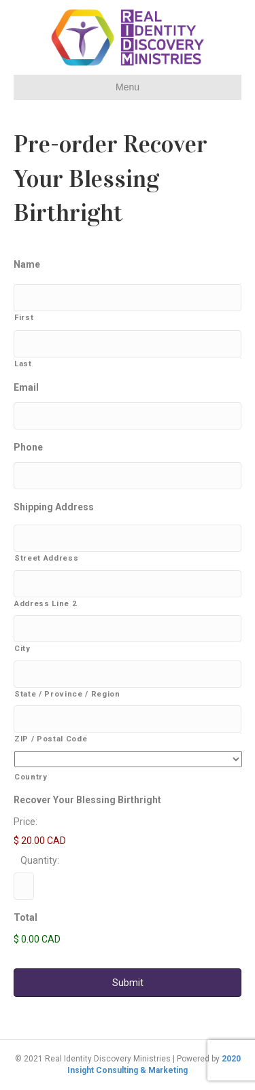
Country (31, 776)
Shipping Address (54, 507)
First (23, 317)
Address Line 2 (45, 603)
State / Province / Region (67, 694)
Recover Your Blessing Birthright (87, 799)
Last (23, 363)
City (22, 648)
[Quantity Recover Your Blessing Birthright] (24, 886)
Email (26, 387)
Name (27, 264)
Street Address (46, 558)
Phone (28, 447)
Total (25, 917)
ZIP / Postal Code (50, 738)
